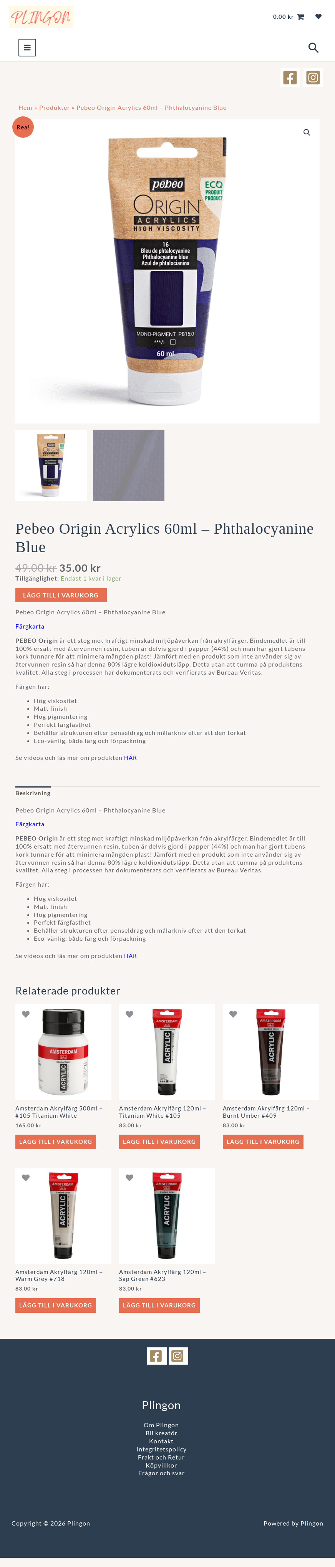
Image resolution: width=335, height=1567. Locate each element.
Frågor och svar (161, 1482)
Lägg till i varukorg (61, 599)
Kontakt (161, 1450)
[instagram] (178, 1365)
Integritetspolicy (161, 1458)
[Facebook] (289, 81)
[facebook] (157, 1365)
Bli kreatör (161, 1442)
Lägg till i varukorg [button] (57, 1148)
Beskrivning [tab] (33, 797)
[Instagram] (313, 81)
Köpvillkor (161, 1474)
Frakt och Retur (161, 1466)
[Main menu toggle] (27, 52)
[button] (313, 52)
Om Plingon (161, 1434)
